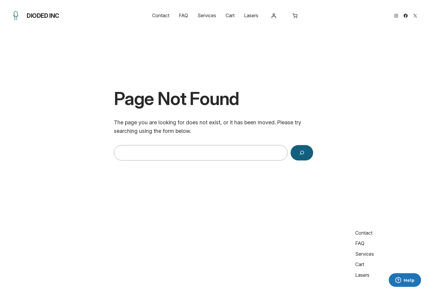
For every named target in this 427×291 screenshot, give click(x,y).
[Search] (302, 152)
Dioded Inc (43, 15)
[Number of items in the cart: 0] (295, 16)
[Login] (274, 16)
